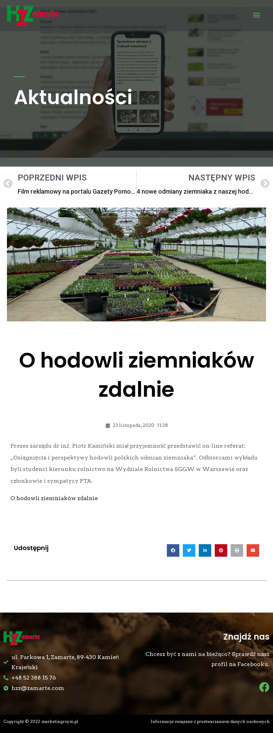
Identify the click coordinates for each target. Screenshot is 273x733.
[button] (173, 550)
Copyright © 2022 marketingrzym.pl (40, 721)
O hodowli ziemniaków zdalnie (54, 498)
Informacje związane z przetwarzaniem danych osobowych (210, 721)
